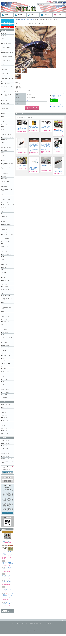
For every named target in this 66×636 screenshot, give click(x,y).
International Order (5, 456)
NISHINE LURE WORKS (6, 47)
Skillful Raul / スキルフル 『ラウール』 (10, 553)
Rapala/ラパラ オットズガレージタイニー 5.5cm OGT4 (7, 568)
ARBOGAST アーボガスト (7, 147)
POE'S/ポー (4, 196)
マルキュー (4, 116)
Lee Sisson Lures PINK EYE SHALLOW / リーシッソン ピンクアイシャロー (7, 588)
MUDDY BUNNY (5, 332)
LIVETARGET (4, 207)
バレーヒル (4, 129)
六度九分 (3, 121)
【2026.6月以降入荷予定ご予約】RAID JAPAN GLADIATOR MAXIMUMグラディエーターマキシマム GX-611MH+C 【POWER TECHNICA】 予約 (33, 147)
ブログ (33, 15)
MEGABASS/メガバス (6, 69)
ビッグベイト (4, 251)
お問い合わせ (46, 15)
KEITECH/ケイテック (6, 355)
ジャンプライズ (5, 173)
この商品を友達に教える (56, 95)
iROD (3, 275)
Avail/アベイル (4, 368)
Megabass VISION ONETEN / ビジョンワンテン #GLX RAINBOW (58, 170)
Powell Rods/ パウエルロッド (7, 289)
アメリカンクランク (22, 21)
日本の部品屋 (4, 397)
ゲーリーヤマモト (5, 262)
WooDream (4, 340)
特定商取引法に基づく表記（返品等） (59, 93)
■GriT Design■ (4, 366)
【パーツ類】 (4, 394)
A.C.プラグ (4, 75)
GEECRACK (4, 139)
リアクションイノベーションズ (8, 204)
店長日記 (7, 513)
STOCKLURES (5, 329)
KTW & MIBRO (5, 150)
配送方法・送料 (24, 623)
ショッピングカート (59, 15)
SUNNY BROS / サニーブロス (7, 134)
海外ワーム (4, 259)
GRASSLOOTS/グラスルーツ (7, 118)
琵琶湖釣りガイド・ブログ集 (7, 458)
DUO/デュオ (4, 176)
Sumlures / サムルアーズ (6, 131)
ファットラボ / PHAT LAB (7, 337)
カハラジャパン (5, 264)
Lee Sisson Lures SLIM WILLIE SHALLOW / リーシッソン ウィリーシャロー (7, 562)
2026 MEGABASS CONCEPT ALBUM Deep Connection (33, 127)
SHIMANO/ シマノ (5, 267)
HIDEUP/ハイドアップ (6, 108)
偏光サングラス (5, 415)
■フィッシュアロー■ (6, 363)
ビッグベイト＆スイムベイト (7, 428)
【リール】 (4, 381)
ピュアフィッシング (6, 316)
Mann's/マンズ (4, 213)
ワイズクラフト (5, 360)
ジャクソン (4, 155)
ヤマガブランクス (5, 304)
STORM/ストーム (5, 232)
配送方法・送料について (6, 443)
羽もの (3, 425)
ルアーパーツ (4, 430)
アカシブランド (5, 324)
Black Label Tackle (5, 181)
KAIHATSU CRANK (5, 345)
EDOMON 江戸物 (5, 124)
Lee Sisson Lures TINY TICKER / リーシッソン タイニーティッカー (7, 575)
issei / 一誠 (4, 98)
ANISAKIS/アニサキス (6, 66)
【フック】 (4, 376)
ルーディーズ (4, 111)
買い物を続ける (54, 98)
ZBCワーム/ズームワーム (6, 41)
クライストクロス (5, 389)
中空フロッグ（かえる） (6, 269)
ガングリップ (4, 417)
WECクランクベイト (6, 241)
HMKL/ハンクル (5, 313)
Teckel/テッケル (5, 152)
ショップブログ (5, 448)
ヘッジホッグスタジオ (6, 371)
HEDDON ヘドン (5, 33)
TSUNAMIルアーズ (5, 321)
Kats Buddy (4, 350)
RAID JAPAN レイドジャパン (7, 50)
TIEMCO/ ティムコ (5, 103)
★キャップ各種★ (5, 392)
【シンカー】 (4, 379)
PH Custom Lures (22, 19)
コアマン (3, 113)
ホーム (6, 15)
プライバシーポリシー (44, 623)
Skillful (3, 126)
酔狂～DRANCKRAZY (6, 295)
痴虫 (3, 142)
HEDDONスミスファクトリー (7, 35)
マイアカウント (62, 2)
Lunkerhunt (4, 221)
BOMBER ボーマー (5, 178)
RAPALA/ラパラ (5, 202)
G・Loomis (4, 272)
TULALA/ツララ (5, 286)
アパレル (3, 422)
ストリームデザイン (6, 347)
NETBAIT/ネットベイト (6, 199)
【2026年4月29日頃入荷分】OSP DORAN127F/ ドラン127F (45, 127)
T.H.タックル (4, 342)
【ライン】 (4, 384)
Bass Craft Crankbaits (6, 158)
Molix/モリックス (5, 216)
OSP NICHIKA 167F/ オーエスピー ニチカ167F (7, 581)
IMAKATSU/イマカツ (6, 83)
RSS (6, 610)
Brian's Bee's (4, 186)
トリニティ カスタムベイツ (7, 353)
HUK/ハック (4, 160)
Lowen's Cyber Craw (30, 19)
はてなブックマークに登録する (57, 106)
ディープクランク (5, 407)
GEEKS (3, 277)
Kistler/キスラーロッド (6, 280)
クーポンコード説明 (6, 453)
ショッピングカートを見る (7, 472)
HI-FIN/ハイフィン (5, 256)
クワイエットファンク (6, 319)
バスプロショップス (6, 420)
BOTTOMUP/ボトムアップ (7, 105)
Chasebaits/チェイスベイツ (7, 224)
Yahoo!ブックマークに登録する (57, 104)
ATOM (7, 611)
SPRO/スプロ (4, 229)
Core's (3, 373)
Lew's (3, 302)
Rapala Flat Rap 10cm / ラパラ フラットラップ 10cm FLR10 (33, 168)
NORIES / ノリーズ (5, 100)
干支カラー (4, 412)
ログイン (54, 2)
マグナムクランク (5, 433)
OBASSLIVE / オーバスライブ (7, 137)
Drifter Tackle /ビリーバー (6, 254)
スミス (3, 38)
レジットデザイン (5, 238)
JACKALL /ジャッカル (6, 60)
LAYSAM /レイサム (5, 334)
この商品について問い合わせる (57, 96)
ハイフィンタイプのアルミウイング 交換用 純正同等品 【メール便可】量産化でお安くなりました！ (7, 596)
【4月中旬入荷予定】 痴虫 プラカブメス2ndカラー (46, 167)
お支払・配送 (20, 15)
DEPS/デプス (4, 81)
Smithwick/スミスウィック (7, 226)
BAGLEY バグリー (5, 145)
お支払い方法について (6, 440)
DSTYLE (3, 311)
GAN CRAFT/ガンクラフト (7, 86)
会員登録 (48, 2)
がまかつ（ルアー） (6, 358)
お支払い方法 (18, 623)
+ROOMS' (4, 91)
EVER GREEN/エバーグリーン (7, 78)
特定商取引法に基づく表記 (34, 623)
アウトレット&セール (6, 404)
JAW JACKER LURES (6, 184)
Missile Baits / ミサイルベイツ (7, 219)
